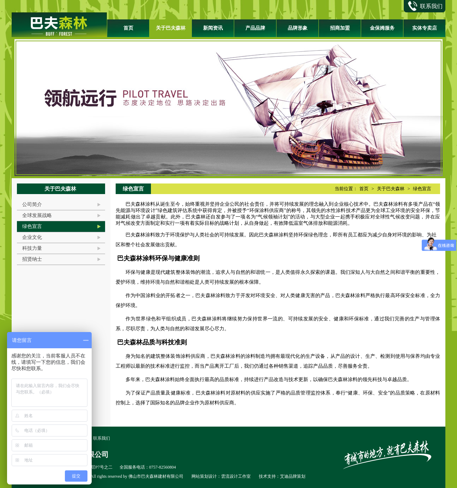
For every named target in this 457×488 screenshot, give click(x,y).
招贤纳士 (32, 259)
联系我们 (101, 438)
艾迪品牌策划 (292, 476)
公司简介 (32, 204)
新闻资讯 (213, 28)
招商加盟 (340, 28)
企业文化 (32, 237)
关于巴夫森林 (170, 28)
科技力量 (32, 248)
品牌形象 (297, 28)
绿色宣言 (32, 226)
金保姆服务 (382, 28)
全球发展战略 (37, 215)
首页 (128, 28)
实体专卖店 (424, 28)
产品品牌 (255, 28)
